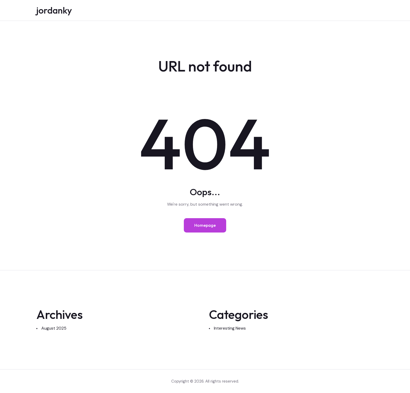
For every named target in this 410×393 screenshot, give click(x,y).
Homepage (205, 225)
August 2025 (53, 328)
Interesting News (230, 328)
